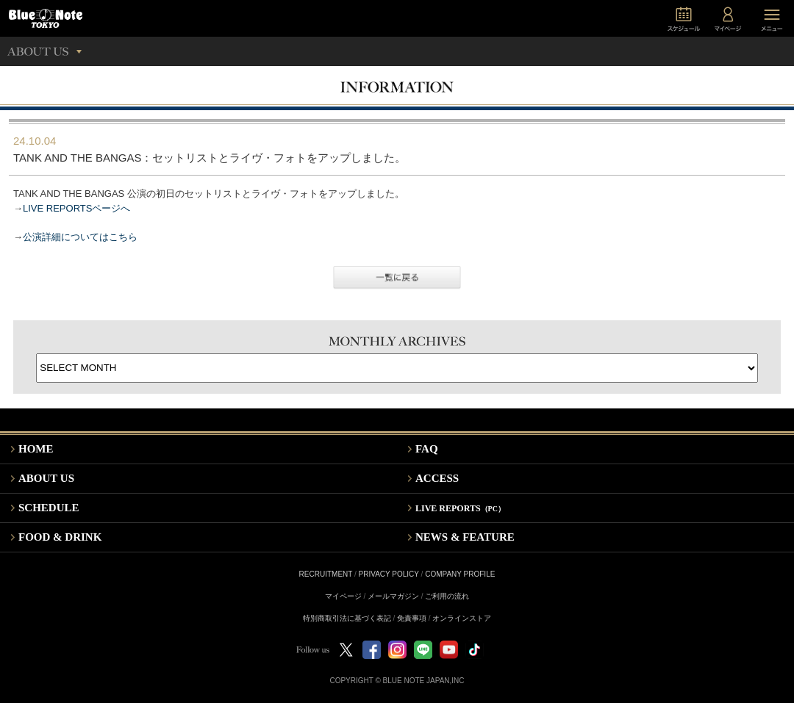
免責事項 (411, 618)
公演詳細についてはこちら (80, 236)
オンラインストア (461, 618)
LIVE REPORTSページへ (76, 208)
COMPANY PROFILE (460, 574)
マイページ (343, 596)
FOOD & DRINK (59, 537)
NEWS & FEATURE (465, 537)
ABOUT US (46, 478)
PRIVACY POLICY (389, 574)
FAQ (426, 449)
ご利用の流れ (447, 596)
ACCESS (437, 478)
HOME (36, 449)
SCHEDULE (48, 507)
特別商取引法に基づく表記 (347, 618)
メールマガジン (393, 596)
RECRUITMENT (326, 574)
